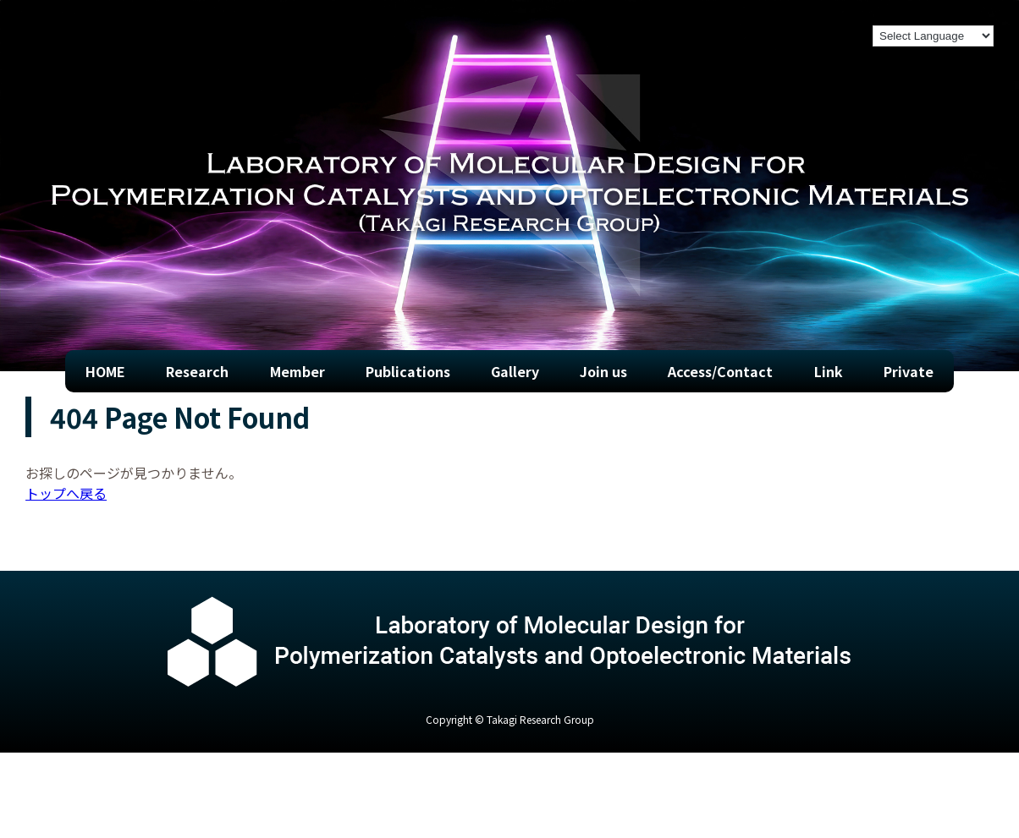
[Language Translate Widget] (933, 36)
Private (909, 371)
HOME (105, 371)
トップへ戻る (66, 493)
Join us (603, 371)
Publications (408, 371)
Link (828, 371)
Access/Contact (720, 371)
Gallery (515, 371)
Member (297, 371)
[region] (509, 185)
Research (197, 371)
